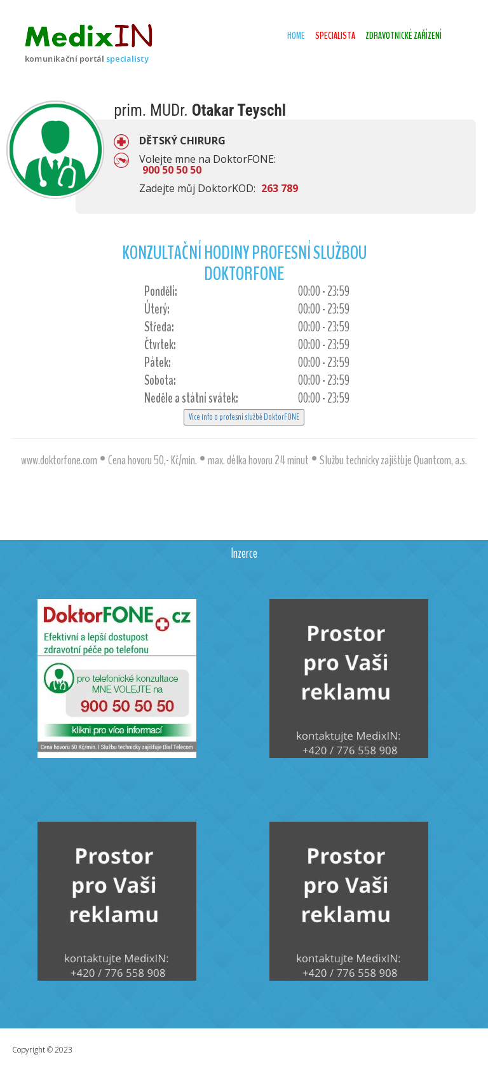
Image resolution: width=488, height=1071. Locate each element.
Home (296, 36)
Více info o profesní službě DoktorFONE (244, 417)
